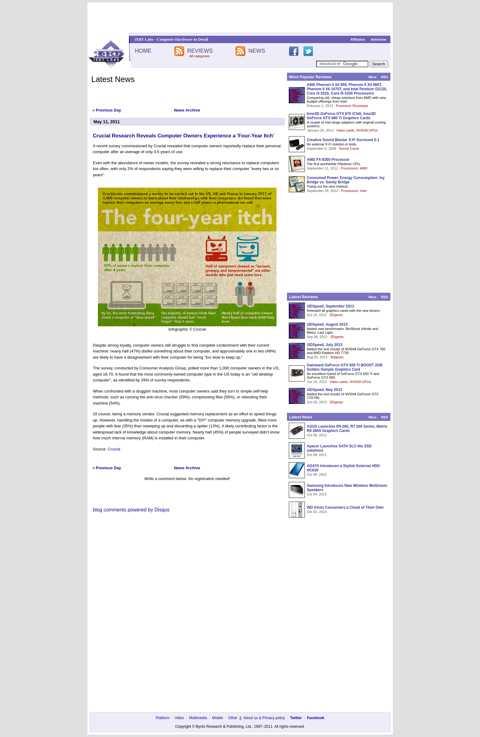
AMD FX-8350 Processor (328, 159)
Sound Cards (349, 148)
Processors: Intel (353, 191)
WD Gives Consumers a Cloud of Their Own (345, 507)
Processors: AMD (354, 168)
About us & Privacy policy (264, 718)
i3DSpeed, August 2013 (327, 324)
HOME (143, 51)
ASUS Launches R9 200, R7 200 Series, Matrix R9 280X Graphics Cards (347, 428)
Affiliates (357, 39)
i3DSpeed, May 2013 (324, 390)
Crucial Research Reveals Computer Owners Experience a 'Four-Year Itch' (183, 136)
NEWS (256, 51)
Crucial (114, 449)
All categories (199, 56)
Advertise (378, 39)
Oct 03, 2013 (317, 512)
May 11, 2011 (107, 121)
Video (179, 718)
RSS (384, 77)
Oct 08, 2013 (317, 435)
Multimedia (198, 718)
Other (232, 718)
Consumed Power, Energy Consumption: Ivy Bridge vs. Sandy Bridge (346, 180)
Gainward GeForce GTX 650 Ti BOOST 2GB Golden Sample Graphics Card (345, 367)
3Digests (336, 315)
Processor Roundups (352, 106)
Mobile (217, 718)
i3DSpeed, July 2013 (324, 345)
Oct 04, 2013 (317, 494)
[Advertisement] (240, 17)
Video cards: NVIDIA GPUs (357, 130)
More (373, 77)
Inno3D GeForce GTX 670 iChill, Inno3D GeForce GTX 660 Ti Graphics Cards (341, 116)
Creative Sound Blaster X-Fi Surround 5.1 (343, 140)
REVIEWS (200, 51)
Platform (163, 718)
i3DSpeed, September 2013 (330, 306)
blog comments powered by (131, 509)
